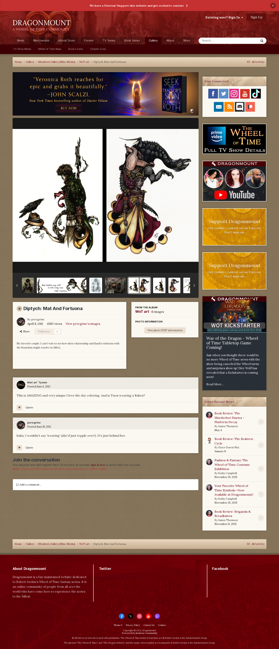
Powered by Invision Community (139, 633)
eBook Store (66, 41)
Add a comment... (28, 484)
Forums (88, 41)
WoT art (142, 311)
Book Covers (75, 49)
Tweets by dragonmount (116, 575)
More (186, 41)
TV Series (108, 41)
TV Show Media (22, 49)
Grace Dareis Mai (228, 447)
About (170, 41)
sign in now (97, 465)
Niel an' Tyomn (37, 383)
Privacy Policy (133, 625)
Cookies (162, 625)
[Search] (218, 41)
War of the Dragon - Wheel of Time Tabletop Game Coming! (232, 343)
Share (25, 331)
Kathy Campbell (227, 473)
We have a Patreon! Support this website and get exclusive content (137, 5)
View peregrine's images (83, 324)
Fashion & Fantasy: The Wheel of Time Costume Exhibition (232, 464)
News (20, 41)
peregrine (37, 319)
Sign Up (256, 17)
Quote (29, 407)
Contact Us (148, 625)
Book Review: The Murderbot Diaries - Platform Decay (229, 417)
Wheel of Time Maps (49, 49)
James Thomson (228, 426)
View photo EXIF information (165, 330)
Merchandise (41, 41)
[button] (17, 285)
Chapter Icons (98, 49)
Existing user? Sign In (224, 17)
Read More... (215, 384)
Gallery (153, 41)
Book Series (132, 41)
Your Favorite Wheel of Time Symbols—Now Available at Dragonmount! (233, 490)
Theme (118, 625)
